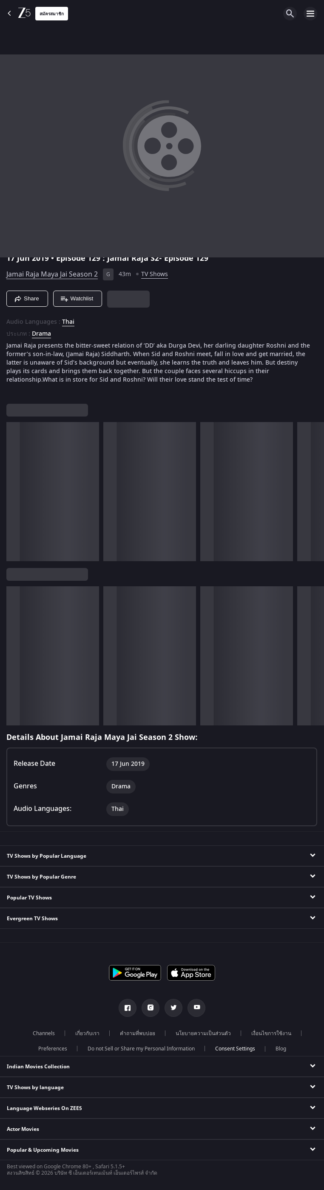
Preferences (52, 1049)
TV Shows (154, 274)
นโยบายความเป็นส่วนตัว (203, 1033)
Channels (44, 1033)
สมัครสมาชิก (52, 14)
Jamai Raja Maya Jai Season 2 (52, 274)
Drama (41, 334)
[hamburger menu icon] (310, 13)
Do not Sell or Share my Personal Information (141, 1049)
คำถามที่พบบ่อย (137, 1033)
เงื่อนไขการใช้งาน (271, 1033)
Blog (281, 1049)
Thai (68, 322)
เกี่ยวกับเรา (87, 1033)
